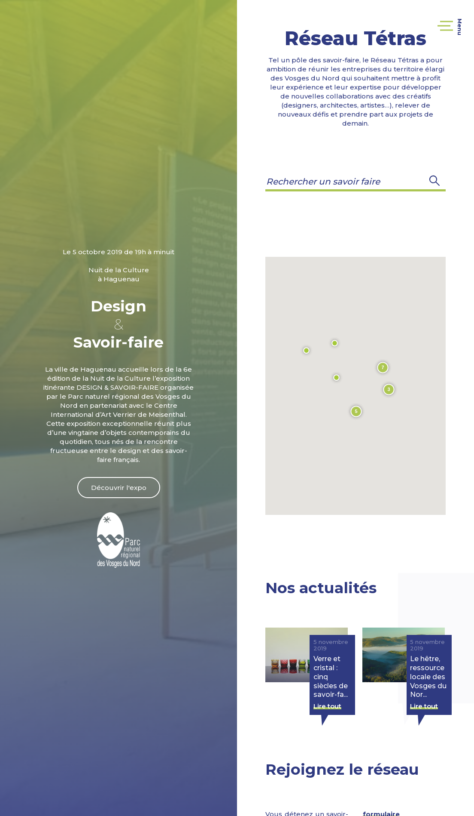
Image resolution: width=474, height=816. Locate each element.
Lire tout (327, 706)
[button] (434, 181)
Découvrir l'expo (118, 487)
